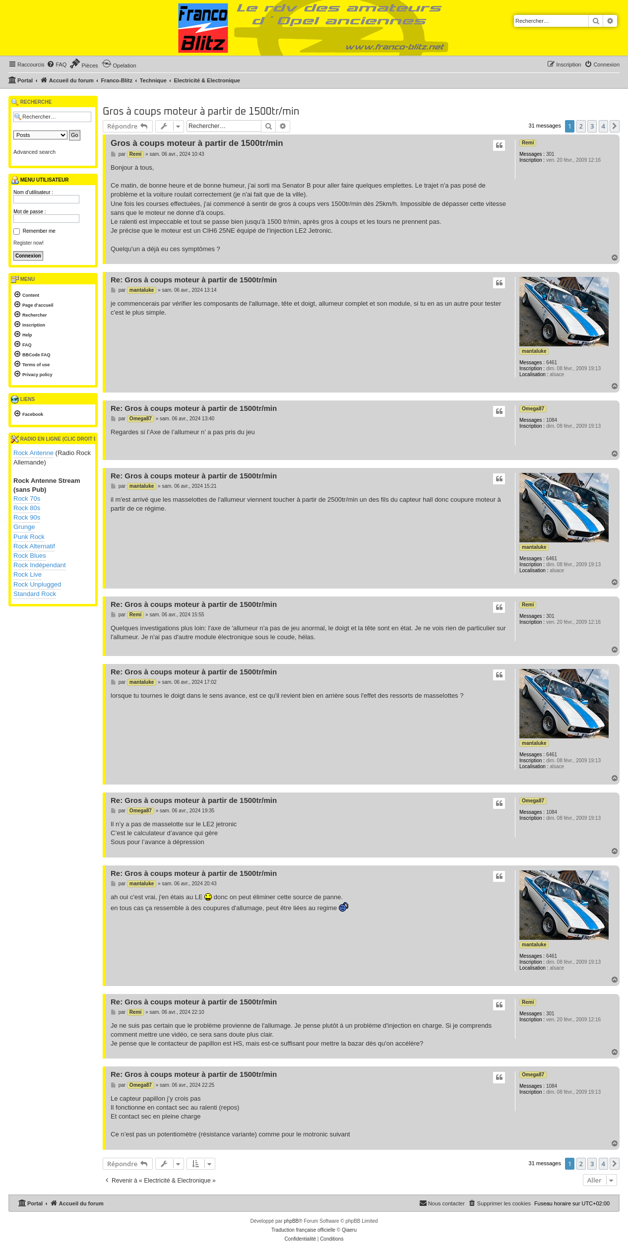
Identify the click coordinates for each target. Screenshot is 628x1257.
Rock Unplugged (37, 584)
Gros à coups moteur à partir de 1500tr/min (201, 112)
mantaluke (534, 351)
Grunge (24, 526)
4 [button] (603, 126)
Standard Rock (34, 593)
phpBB (291, 1221)
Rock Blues (29, 555)
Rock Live (27, 574)
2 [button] (581, 126)
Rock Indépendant (39, 565)
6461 (551, 362)
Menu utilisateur (39, 180)
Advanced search (34, 152)
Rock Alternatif (34, 546)
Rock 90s (26, 517)
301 (550, 154)
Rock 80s (26, 508)
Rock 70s (26, 498)
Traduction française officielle (303, 1230)
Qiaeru (349, 1230)
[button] (615, 126)
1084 (551, 420)
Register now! (28, 243)
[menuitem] (56, 64)
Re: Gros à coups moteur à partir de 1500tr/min (194, 279)
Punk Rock (29, 536)
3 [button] (592, 126)
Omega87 (533, 408)
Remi (528, 142)
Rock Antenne (33, 453)
